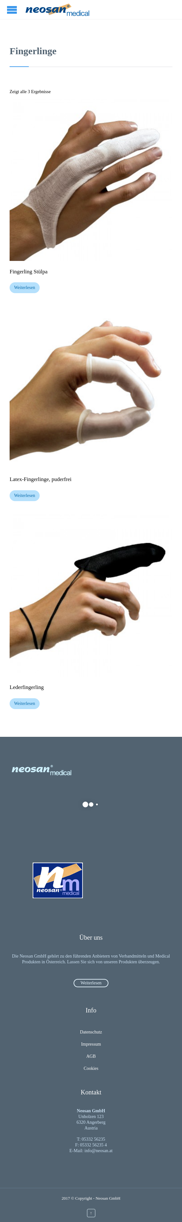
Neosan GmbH (108, 1198)
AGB (91, 1056)
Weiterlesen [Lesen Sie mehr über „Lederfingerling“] (24, 703)
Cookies (91, 1068)
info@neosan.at (98, 1150)
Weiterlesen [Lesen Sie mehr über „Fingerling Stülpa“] (24, 287)
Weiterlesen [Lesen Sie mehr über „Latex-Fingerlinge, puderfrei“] (24, 495)
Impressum (91, 1044)
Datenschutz (91, 1032)
